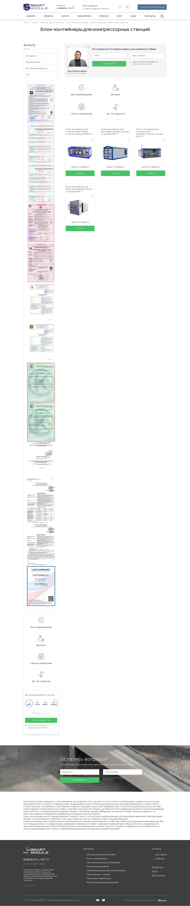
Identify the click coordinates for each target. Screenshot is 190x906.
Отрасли (103, 16)
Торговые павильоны (99, 878)
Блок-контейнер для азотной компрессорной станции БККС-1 (79, 170)
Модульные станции (98, 874)
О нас (133, 16)
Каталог (31, 16)
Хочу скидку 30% (41, 720)
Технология (84, 16)
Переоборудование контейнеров (106, 870)
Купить (80, 154)
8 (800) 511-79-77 (36, 859)
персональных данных (38, 728)
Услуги (65, 16)
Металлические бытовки (101, 855)
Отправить (109, 64)
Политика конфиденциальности (63, 900)
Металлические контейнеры (103, 862)
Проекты (48, 16)
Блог (119, 16)
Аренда (159, 859)
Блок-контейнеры (97, 859)
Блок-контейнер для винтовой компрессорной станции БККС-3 (115, 112)
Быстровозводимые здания (102, 882)
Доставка (161, 855)
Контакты (150, 16)
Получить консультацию (152, 7)
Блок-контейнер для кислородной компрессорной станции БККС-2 (149, 114)
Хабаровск (61, 6)
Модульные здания (98, 866)
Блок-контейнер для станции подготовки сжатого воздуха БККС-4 (79, 112)
